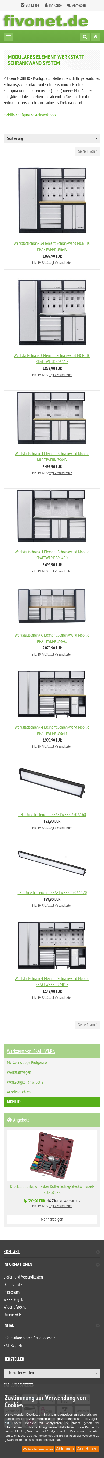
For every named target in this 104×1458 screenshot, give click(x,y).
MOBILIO (13, 1102)
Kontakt (52, 1252)
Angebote (18, 1120)
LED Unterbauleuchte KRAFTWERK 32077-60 (52, 814)
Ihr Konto (55, 5)
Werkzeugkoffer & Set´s (25, 1082)
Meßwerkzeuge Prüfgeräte (27, 1062)
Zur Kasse (32, 5)
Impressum (12, 1292)
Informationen (52, 1265)
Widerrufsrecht (15, 1307)
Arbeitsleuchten (19, 1092)
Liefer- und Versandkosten (23, 1277)
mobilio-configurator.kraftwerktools (30, 115)
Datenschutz (13, 1284)
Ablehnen (65, 1449)
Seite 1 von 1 (88, 151)
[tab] (52, 1266)
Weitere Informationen (38, 1449)
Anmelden (79, 5)
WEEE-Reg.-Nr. (14, 1299)
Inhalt (52, 1326)
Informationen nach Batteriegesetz (29, 1338)
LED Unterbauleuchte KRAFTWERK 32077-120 (52, 892)
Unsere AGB (12, 1314)
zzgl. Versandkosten (60, 263)
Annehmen (87, 1449)
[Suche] (85, 37)
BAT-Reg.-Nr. (13, 1345)
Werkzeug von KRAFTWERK (31, 1051)
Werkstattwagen (19, 1072)
